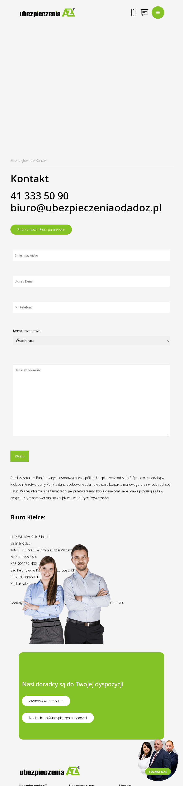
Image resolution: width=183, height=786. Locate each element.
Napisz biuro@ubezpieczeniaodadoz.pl (58, 717)
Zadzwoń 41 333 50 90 (46, 701)
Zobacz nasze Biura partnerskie (41, 229)
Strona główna (21, 160)
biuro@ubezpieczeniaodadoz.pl (86, 207)
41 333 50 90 (39, 195)
